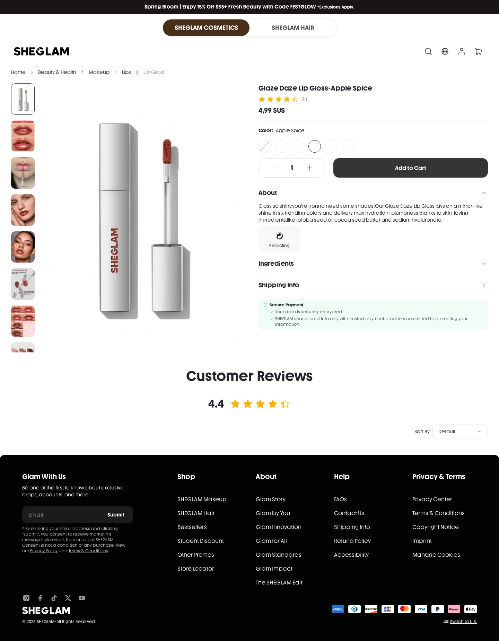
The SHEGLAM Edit (279, 582)
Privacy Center (432, 499)
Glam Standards (278, 555)
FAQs (340, 499)
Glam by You (273, 513)
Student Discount (200, 541)
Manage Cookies (436, 555)
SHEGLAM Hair (196, 513)
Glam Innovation (278, 527)
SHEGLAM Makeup (202, 499)
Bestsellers (192, 527)
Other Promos (195, 555)
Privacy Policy (44, 550)
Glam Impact (274, 568)
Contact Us (349, 513)
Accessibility (351, 555)
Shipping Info (352, 527)
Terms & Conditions (88, 550)
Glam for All (271, 541)
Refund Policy (352, 541)
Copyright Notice (435, 527)
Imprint (422, 541)
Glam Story (271, 499)
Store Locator (195, 568)
